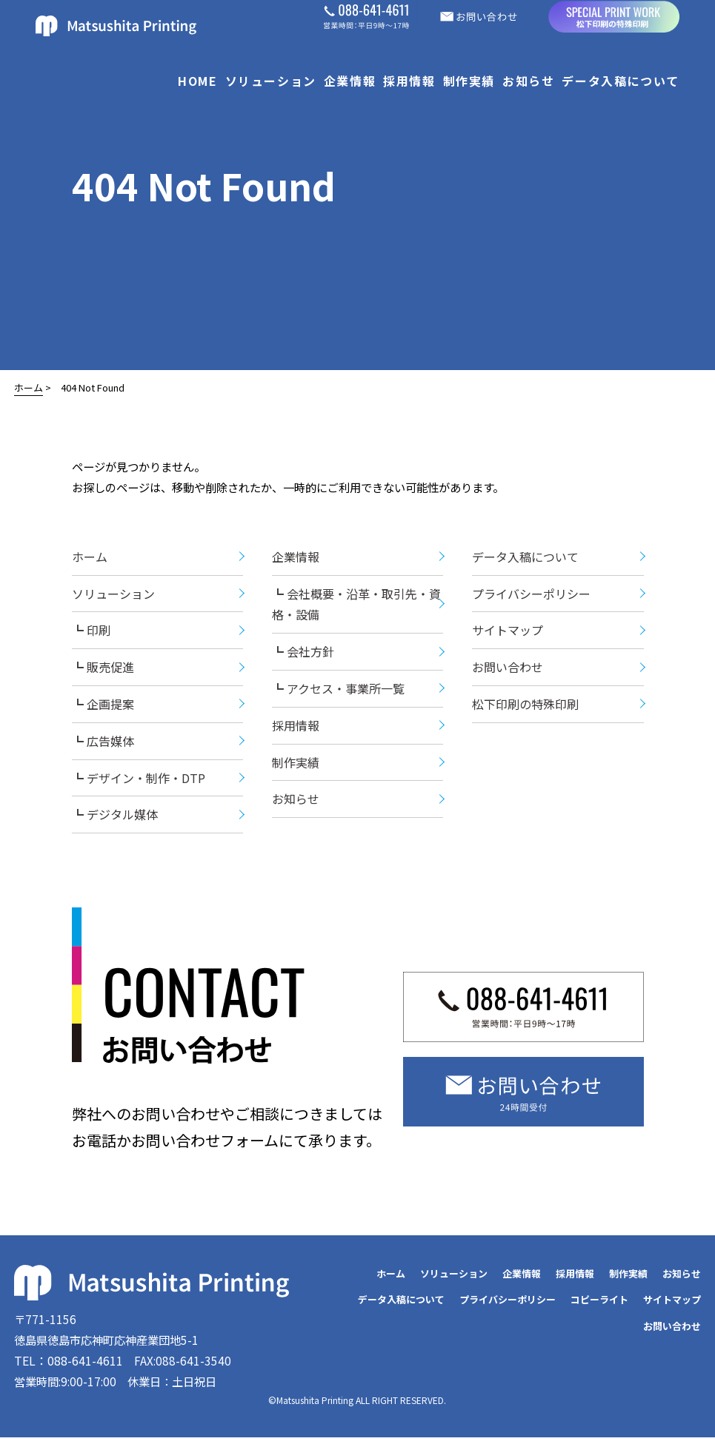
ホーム (28, 387)
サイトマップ (507, 633)
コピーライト (599, 1303)
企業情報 (350, 81)
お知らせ (528, 81)
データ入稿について (620, 81)
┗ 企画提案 (103, 707)
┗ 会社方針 (303, 655)
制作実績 (469, 81)
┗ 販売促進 (103, 670)
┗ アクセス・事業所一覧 (338, 692)
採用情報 (409, 81)
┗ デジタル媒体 (115, 818)
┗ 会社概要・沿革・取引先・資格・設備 (356, 607)
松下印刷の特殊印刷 (525, 707)
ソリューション (270, 81)
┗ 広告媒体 (103, 744)
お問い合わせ (507, 670)
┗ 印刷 (91, 633)
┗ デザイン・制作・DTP (138, 781)
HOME (197, 81)
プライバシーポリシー (531, 596)
